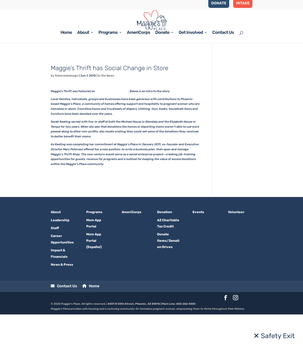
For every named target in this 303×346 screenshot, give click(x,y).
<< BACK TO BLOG (63, 89)
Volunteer (236, 244)
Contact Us (223, 64)
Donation (164, 244)
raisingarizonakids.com (112, 123)
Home (66, 64)
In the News (106, 107)
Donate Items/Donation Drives (168, 272)
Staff (55, 260)
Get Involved (191, 64)
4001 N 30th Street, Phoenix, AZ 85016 (134, 335)
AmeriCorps (138, 64)
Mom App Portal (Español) (94, 272)
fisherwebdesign (66, 107)
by (53, 107)
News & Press (62, 296)
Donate (162, 64)
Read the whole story (65, 203)
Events (198, 244)
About (83, 64)
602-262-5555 (185, 335)
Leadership (60, 252)
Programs (108, 64)
